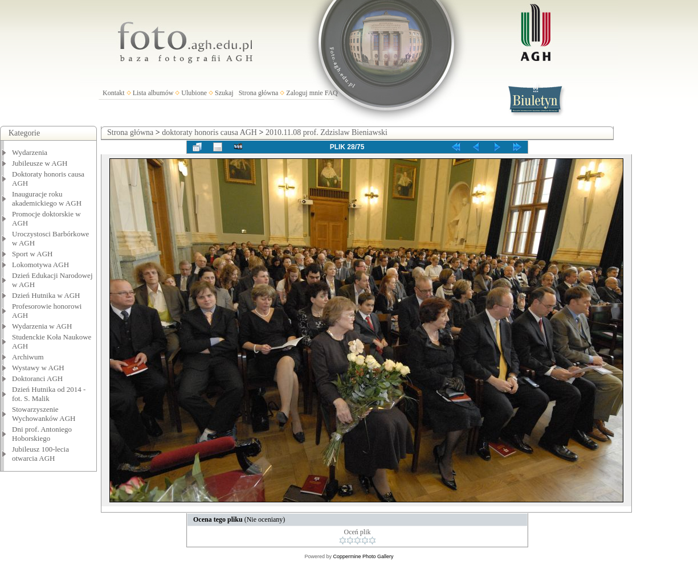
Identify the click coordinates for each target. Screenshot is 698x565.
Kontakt (114, 93)
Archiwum (28, 357)
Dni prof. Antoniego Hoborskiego (42, 434)
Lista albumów (153, 93)
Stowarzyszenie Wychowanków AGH (44, 414)
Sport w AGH (32, 253)
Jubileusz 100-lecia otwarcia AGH (40, 453)
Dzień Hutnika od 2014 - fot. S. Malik (48, 394)
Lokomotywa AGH (40, 264)
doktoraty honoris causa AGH (209, 132)
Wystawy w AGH (38, 367)
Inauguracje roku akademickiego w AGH (46, 198)
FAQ (331, 93)
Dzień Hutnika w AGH (46, 295)
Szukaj (224, 93)
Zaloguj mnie (304, 93)
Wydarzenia (29, 152)
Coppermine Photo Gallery (363, 556)
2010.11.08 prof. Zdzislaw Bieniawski (326, 132)
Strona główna (259, 93)
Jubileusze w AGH (40, 163)
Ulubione (194, 93)
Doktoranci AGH (37, 378)
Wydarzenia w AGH (42, 326)
